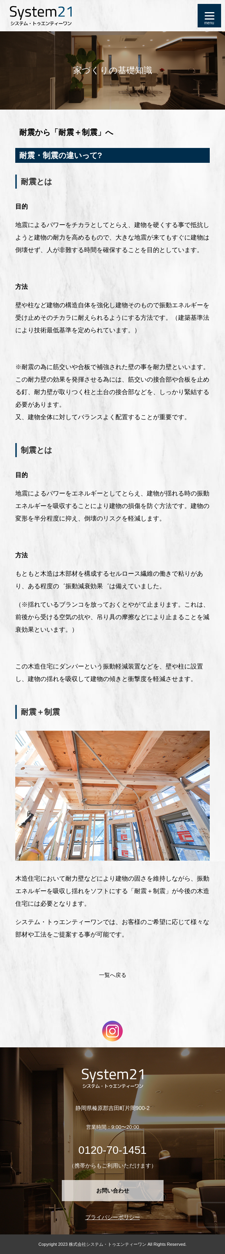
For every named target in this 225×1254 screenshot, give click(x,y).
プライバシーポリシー (112, 1217)
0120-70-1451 (112, 1150)
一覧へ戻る (112, 975)
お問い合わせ (112, 1190)
